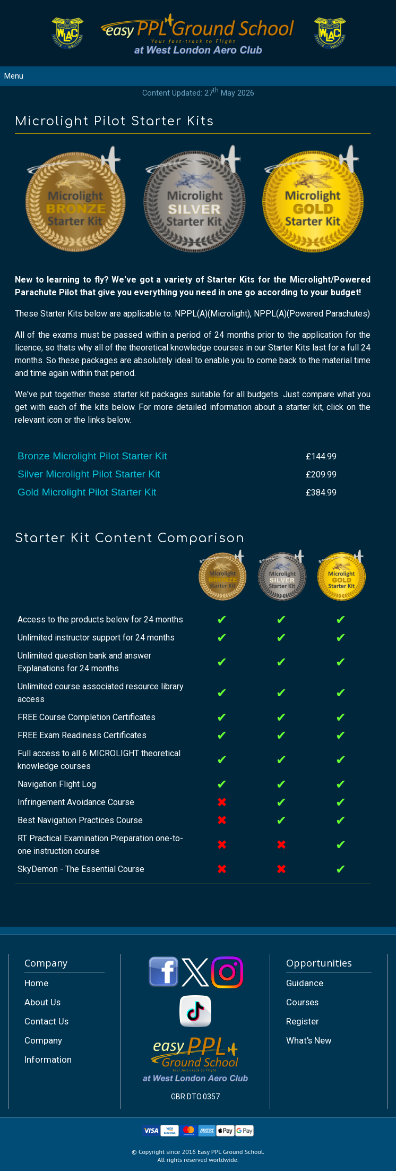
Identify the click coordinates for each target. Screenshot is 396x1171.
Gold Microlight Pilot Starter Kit (87, 492)
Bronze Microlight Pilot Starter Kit (92, 455)
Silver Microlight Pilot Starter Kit (89, 474)
